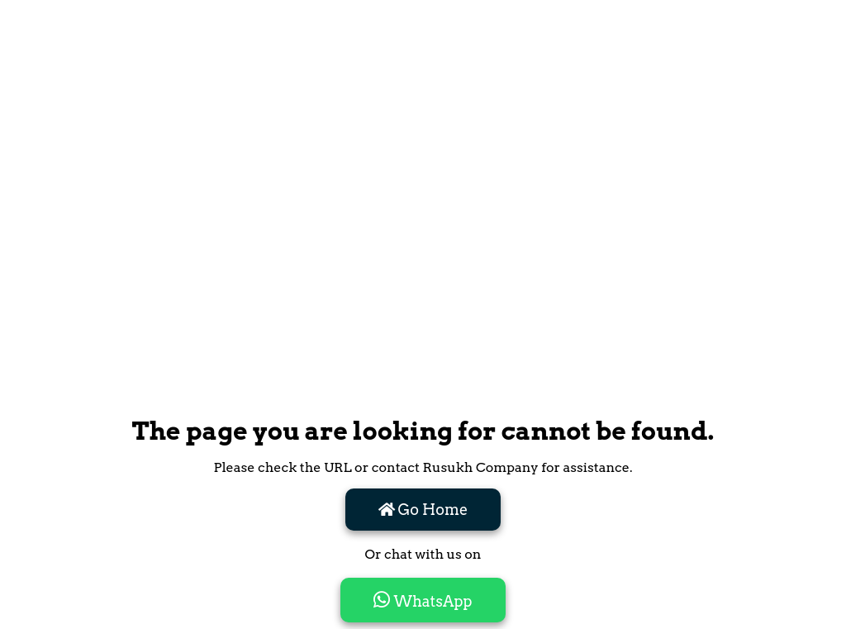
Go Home (423, 509)
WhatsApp (422, 600)
